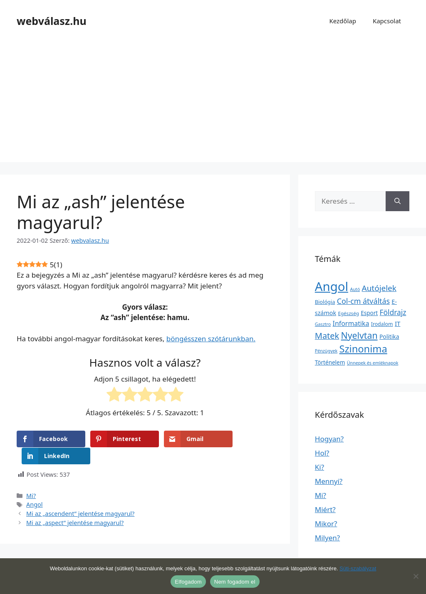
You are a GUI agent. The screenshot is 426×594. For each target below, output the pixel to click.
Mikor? (326, 523)
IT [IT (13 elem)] (398, 323)
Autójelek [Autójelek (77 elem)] (379, 288)
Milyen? (327, 537)
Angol (34, 487)
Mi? (31, 479)
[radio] (114, 396)
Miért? (325, 509)
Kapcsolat (387, 21)
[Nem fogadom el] (415, 576)
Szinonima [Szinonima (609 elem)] (363, 348)
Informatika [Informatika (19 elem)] (351, 323)
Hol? (322, 453)
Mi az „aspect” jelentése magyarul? (75, 506)
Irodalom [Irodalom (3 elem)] (382, 324)
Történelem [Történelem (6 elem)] (330, 362)
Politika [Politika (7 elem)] (389, 336)
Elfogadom (188, 582)
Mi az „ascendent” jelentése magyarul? (80, 496)
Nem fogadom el (234, 582)
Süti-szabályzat (357, 568)
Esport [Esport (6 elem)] (369, 313)
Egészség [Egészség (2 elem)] (348, 313)
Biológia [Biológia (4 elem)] (325, 302)
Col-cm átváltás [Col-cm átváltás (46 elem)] (363, 301)
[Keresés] (397, 201)
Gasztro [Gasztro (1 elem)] (323, 324)
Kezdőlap (342, 21)
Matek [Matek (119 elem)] (327, 335)
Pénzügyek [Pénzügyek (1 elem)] (326, 351)
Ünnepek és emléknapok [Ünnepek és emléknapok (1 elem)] (373, 363)
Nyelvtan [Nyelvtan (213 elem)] (359, 335)
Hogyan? (329, 439)
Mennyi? (328, 481)
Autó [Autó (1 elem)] (355, 289)
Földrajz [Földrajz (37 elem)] (393, 312)
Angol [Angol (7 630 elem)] (331, 286)
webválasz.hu (52, 21)
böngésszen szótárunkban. (210, 338)
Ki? (319, 467)
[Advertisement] (213, 104)
